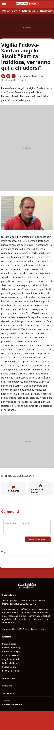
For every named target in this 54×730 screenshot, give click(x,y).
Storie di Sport (9, 644)
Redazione (7, 685)
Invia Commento (37, 539)
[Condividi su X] (14, 76)
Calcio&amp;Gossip (11, 647)
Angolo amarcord (10, 659)
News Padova (47, 10)
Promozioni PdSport (11, 651)
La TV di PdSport (10, 663)
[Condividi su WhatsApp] (3, 76)
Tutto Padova (28, 10)
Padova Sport (9, 10)
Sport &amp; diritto (11, 670)
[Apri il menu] (4, 3)
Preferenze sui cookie (12, 704)
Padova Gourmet (10, 667)
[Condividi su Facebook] (8, 76)
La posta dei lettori (11, 655)
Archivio (6, 700)
